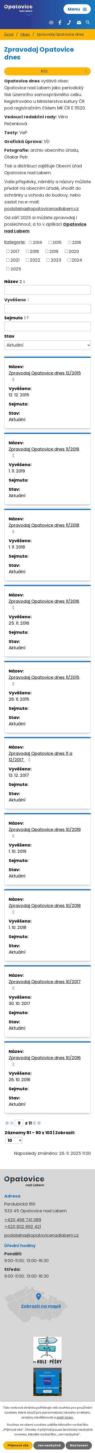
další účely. (65, 1417)
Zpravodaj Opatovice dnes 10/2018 (45, 908)
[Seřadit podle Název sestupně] (24, 282)
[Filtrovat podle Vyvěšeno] (47, 308)
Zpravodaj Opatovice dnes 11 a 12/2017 (40, 756)
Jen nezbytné (49, 1445)
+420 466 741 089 (22, 1220)
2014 (37, 242)
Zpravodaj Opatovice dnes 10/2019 (45, 832)
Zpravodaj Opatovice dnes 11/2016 (44, 604)
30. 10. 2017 (19, 1003)
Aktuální (17, 419)
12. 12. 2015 (19, 395)
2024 (76, 260)
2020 (74, 251)
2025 (16, 269)
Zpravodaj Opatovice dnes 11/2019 (44, 452)
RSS (64, 71)
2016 (76, 242)
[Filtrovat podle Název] (47, 290)
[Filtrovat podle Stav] (47, 345)
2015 (57, 242)
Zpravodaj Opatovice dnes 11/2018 (44, 528)
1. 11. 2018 (17, 547)
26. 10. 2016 (19, 1079)
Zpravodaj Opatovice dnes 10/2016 (45, 1060)
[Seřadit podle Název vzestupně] (24, 280)
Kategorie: (14, 242)
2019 (53, 251)
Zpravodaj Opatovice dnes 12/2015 (45, 376)
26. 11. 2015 (19, 699)
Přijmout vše (18, 1445)
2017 (15, 251)
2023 (56, 260)
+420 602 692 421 (22, 1226)
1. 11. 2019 (17, 471)
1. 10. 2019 (17, 851)
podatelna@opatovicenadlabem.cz (41, 209)
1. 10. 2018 (17, 927)
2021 (15, 260)
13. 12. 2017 (19, 775)
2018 (34, 251)
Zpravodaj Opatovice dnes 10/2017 (45, 984)
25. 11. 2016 (19, 623)
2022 (35, 260)
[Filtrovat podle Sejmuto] (47, 326)
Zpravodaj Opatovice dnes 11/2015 (44, 680)
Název (13, 281)
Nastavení (79, 1445)
